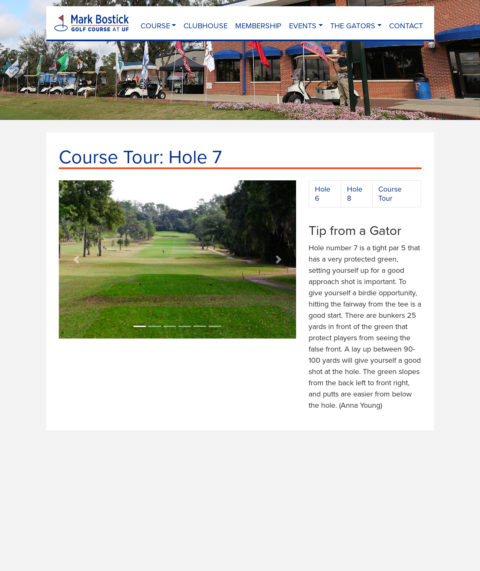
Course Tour (390, 194)
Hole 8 (354, 194)
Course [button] (155, 25)
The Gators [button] (352, 25)
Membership (258, 25)
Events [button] (303, 25)
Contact (406, 25)
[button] (76, 259)
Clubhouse (205, 25)
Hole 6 (322, 194)
